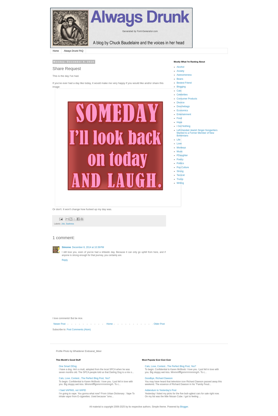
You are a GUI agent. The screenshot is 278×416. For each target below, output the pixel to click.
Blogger (184, 406)
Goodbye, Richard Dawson (159, 378)
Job (63, 224)
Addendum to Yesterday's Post (160, 390)
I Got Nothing (183, 126)
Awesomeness (184, 75)
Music (180, 151)
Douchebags (183, 106)
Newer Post (59, 324)
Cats (179, 90)
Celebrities (182, 94)
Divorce (181, 102)
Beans (180, 79)
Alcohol (180, 67)
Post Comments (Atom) (79, 329)
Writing (180, 183)
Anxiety (180, 71)
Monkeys (181, 147)
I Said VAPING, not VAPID (72, 390)
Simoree (66, 247)
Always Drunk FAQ (73, 51)
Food (179, 118)
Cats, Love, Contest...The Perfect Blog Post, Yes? (84, 378)
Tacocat (181, 175)
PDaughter (182, 155)
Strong (180, 171)
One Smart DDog (68, 366)
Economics (182, 110)
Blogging (181, 86)
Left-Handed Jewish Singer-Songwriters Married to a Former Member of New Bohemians (197, 133)
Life (178, 139)
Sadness (70, 224)
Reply (65, 260)
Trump (180, 179)
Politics (180, 163)
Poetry (180, 159)
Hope (179, 122)
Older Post (159, 324)
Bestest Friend (184, 82)
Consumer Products (187, 98)
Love (179, 143)
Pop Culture (183, 167)
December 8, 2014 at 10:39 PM (88, 247)
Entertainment (184, 114)
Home (56, 51)
